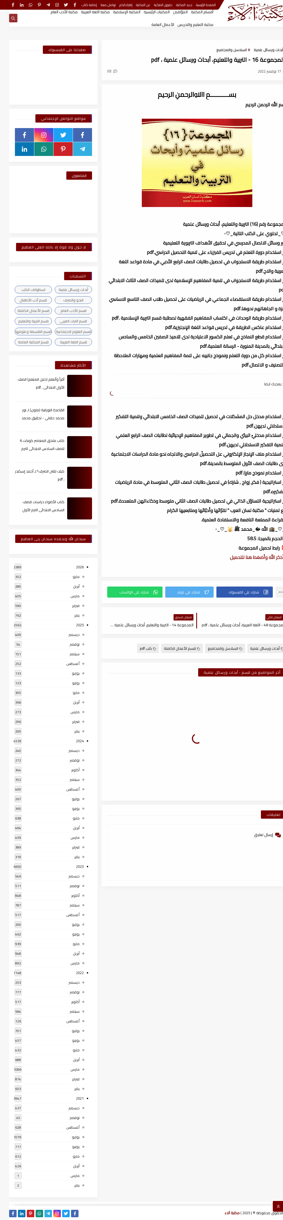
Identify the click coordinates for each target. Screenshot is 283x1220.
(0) (103, 71)
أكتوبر (66, 770)
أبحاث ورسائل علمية (259, 49)
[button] (235, 592)
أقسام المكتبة (193, 11)
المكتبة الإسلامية (117, 11)
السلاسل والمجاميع (222, 49)
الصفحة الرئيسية (197, 5)
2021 (71, 1098)
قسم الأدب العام (64, 310)
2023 (71, 866)
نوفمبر (65, 644)
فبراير (66, 605)
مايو (67, 576)
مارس (65, 596)
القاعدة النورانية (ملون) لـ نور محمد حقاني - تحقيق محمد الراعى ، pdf (33, 418)
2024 (71, 741)
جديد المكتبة (175, 5)
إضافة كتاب (80, 5)
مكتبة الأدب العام (55, 11)
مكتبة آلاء (223, 1213)
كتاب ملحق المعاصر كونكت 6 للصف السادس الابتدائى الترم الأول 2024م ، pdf (33, 448)
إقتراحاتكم (116, 5)
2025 (71, 625)
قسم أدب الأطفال (24, 300)
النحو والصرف (64, 300)
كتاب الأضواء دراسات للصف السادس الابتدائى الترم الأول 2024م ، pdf (34, 509)
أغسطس (63, 663)
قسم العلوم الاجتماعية (64, 331)
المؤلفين (171, 11)
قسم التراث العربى (64, 321)
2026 (71, 567)
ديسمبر (64, 634)
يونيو (66, 683)
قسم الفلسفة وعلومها (24, 331)
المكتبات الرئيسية (148, 11)
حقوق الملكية (154, 5)
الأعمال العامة (153, 24)
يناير (67, 615)
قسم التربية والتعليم (24, 321)
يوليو (66, 673)
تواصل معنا (99, 5)
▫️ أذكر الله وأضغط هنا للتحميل (249, 557)
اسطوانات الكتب (24, 289)
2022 (71, 972)
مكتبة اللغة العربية (86, 11)
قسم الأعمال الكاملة (173, 648)
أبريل (67, 586)
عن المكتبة (134, 5)
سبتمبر (65, 654)
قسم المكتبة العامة (24, 342)
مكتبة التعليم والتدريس (186, 24)
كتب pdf (139, 648)
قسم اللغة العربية (64, 342)
